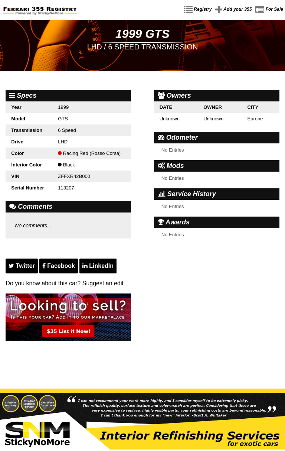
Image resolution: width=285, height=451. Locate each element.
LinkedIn (98, 266)
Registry (198, 9)
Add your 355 (233, 9)
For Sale (269, 9)
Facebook (58, 266)
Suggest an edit (103, 283)
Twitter (22, 266)
